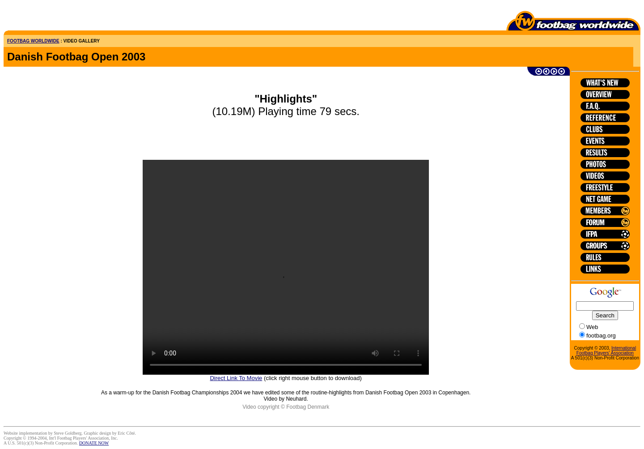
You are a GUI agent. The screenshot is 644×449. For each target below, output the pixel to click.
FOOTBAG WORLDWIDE (33, 40)
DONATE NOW (94, 442)
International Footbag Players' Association (606, 350)
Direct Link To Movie (236, 378)
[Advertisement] (56, 17)
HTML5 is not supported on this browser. (286, 267)
